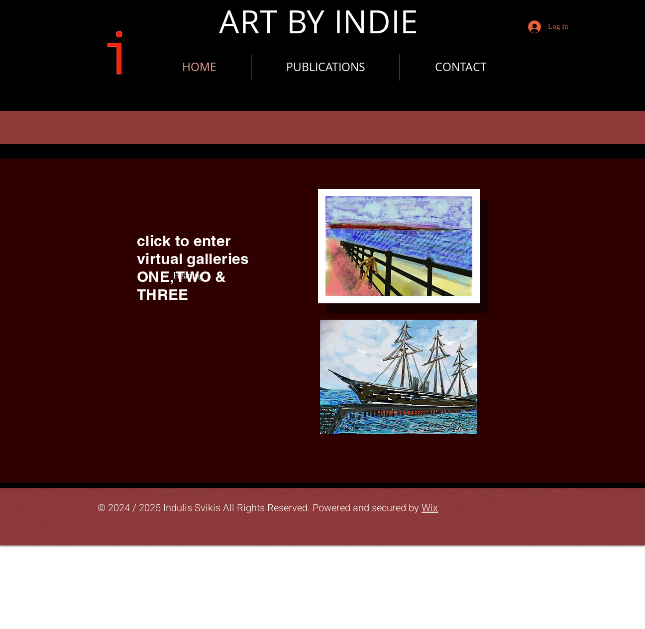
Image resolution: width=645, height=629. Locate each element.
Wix (430, 508)
